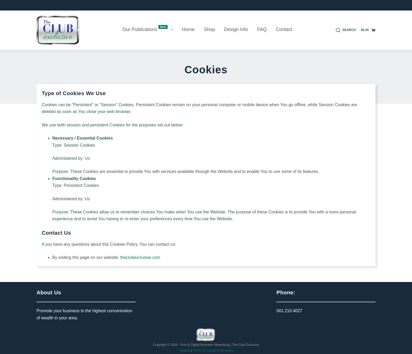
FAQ (262, 29)
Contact (284, 29)
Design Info (236, 29)
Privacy (228, 350)
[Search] (346, 30)
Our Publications (148, 29)
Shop (209, 29)
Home (188, 29)
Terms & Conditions (206, 350)
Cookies (184, 350)
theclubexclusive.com (140, 257)
